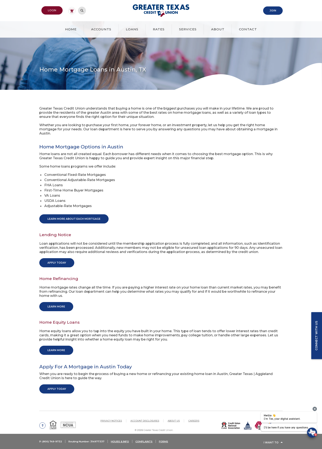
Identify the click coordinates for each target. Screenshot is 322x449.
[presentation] (314, 409)
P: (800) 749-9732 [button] (51, 443)
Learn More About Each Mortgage (73, 218)
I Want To (271, 443)
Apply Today (56, 261)
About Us (174, 417)
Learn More (56, 304)
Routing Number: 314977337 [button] (88, 443)
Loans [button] (132, 29)
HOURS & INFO (124, 443)
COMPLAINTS (149, 443)
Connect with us (316, 335)
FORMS (170, 443)
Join (273, 10)
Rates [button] (159, 29)
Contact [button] (248, 29)
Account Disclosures (144, 417)
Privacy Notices (111, 417)
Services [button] (188, 29)
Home (71, 29)
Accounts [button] (101, 29)
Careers (193, 417)
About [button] (217, 29)
